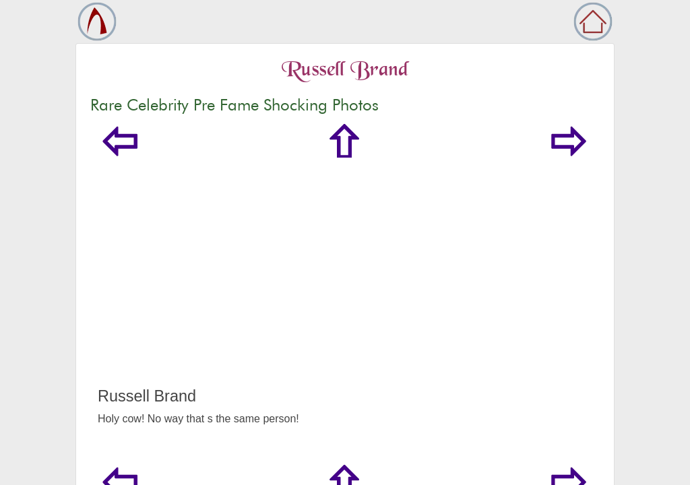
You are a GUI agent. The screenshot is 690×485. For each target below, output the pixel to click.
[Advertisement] (345, 285)
